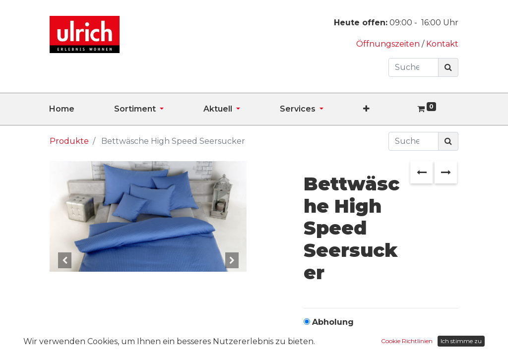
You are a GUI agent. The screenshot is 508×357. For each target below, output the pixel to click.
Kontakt (442, 44)
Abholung (333, 322)
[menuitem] (81, 109)
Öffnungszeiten (389, 44)
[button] (386, 109)
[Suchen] (448, 67)
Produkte (69, 141)
